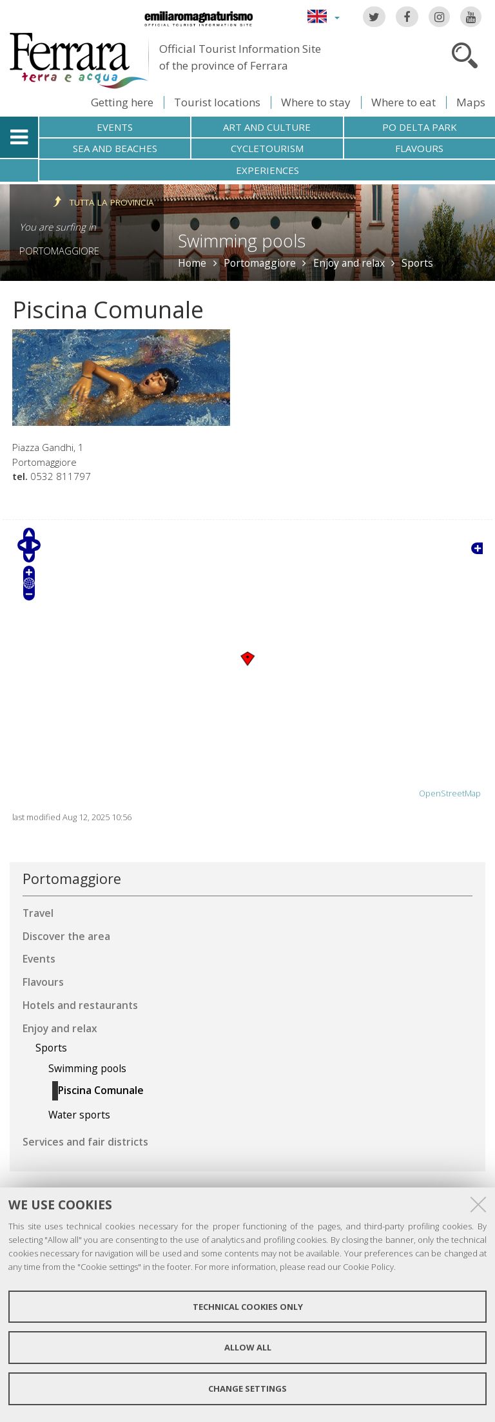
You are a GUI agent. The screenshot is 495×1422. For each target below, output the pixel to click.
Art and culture (267, 126)
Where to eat (403, 102)
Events (115, 126)
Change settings (247, 1388)
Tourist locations (217, 102)
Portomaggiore (59, 250)
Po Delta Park (419, 126)
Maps (470, 102)
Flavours (419, 148)
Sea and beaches (115, 148)
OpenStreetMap (450, 793)
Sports (417, 263)
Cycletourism (267, 148)
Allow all (247, 1347)
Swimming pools (242, 241)
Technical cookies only (248, 1306)
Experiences (267, 170)
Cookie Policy (368, 1267)
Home (192, 263)
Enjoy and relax (349, 263)
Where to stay (316, 102)
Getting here (122, 102)
